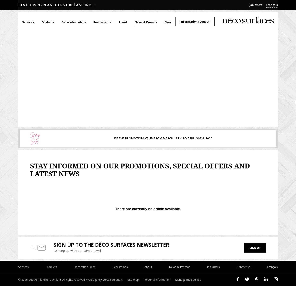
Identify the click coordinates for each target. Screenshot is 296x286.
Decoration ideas (74, 22)
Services (28, 22)
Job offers (255, 5)
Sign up (255, 248)
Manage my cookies (188, 279)
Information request (195, 21)
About (123, 22)
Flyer (168, 22)
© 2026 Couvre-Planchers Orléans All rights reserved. (52, 279)
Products (47, 22)
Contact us (243, 267)
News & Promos (146, 22)
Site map (133, 279)
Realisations (102, 22)
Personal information (156, 279)
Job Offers (213, 267)
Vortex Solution (112, 279)
